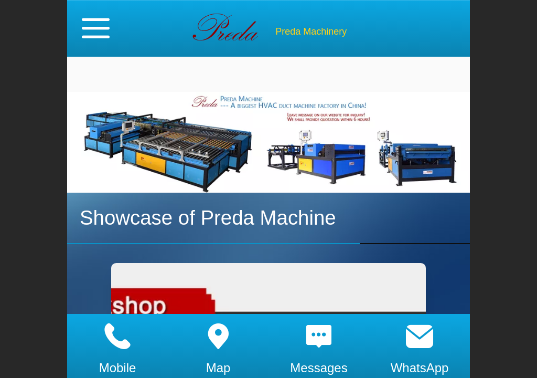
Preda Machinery (311, 31)
